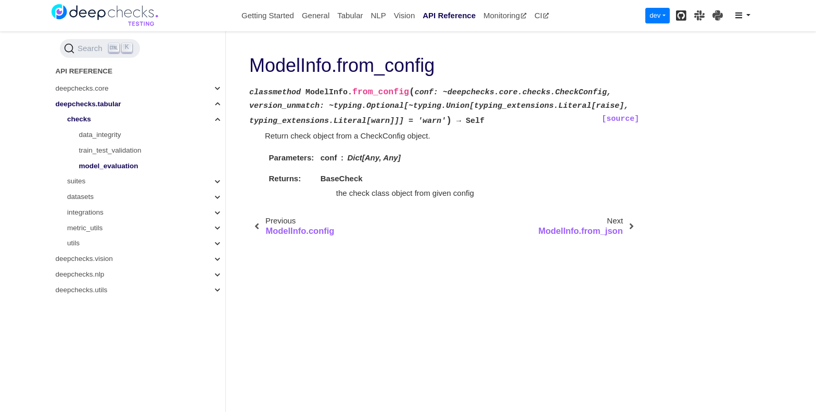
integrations (85, 212)
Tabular (350, 15)
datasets (80, 197)
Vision (404, 15)
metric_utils (85, 228)
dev (654, 15)
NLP (378, 15)
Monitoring (505, 15)
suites (76, 181)
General (315, 15)
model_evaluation (108, 166)
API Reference (449, 15)
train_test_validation (110, 150)
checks (79, 119)
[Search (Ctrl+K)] (100, 48)
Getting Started (267, 15)
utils (73, 243)
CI (541, 15)
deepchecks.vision (84, 259)
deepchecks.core (82, 88)
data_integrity (100, 135)
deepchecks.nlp (80, 274)
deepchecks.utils (82, 290)
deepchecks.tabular (88, 104)
